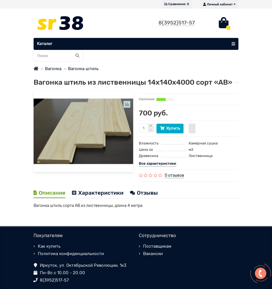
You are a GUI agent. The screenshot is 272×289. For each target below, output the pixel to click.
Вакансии (153, 253)
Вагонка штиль (83, 68)
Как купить (49, 246)
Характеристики (97, 193)
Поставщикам (157, 246)
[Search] (58, 56)
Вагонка (53, 68)
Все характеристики (157, 163)
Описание (49, 193)
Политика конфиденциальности (71, 253)
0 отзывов (174, 175)
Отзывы (144, 193)
